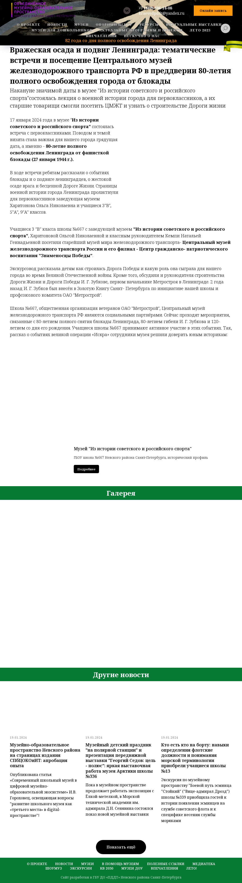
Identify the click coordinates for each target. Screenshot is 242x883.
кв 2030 (106, 868)
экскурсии (81, 868)
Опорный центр (114, 24)
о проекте (28, 24)
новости (57, 24)
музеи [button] (81, 24)
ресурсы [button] (149, 24)
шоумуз (53, 868)
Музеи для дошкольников (61, 30)
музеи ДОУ (132, 868)
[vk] (126, 10)
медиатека (203, 863)
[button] (213, 10)
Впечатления (164, 868)
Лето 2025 (200, 30)
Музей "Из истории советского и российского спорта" (133, 448)
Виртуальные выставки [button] (194, 24)
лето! (191, 868)
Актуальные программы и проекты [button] (141, 30)
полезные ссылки (165, 863)
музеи (87, 863)
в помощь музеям (120, 863)
